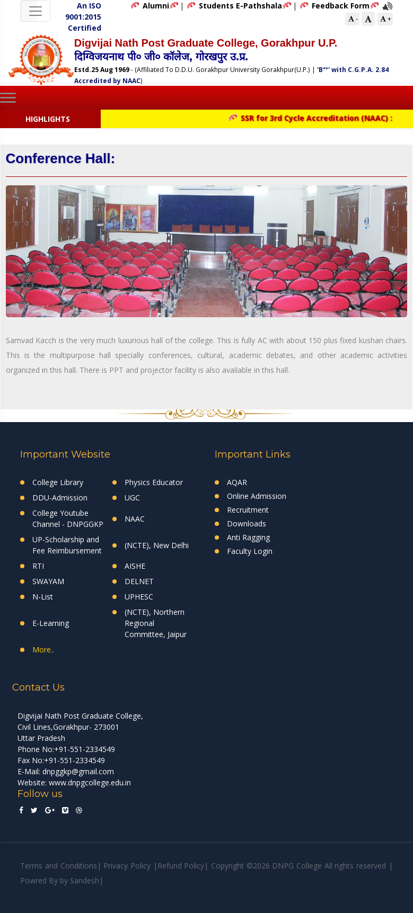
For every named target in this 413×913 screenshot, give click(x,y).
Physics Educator (154, 482)
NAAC (135, 519)
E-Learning (50, 623)
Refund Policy (181, 866)
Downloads (246, 523)
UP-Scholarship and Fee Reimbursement (67, 545)
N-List (42, 597)
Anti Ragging (248, 537)
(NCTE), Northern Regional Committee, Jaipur (156, 623)
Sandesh (84, 880)
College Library (57, 482)
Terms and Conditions (58, 866)
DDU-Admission (59, 498)
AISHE (135, 566)
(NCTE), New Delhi (157, 545)
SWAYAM (48, 581)
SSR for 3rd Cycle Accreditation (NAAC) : (314, 118)
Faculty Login (250, 551)
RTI (38, 566)
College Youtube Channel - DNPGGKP (67, 518)
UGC (132, 498)
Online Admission (256, 496)
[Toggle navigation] (35, 11)
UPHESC (139, 597)
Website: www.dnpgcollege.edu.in (74, 782)
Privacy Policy (127, 866)
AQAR (237, 482)
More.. (43, 650)
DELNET (139, 581)
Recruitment (248, 510)
